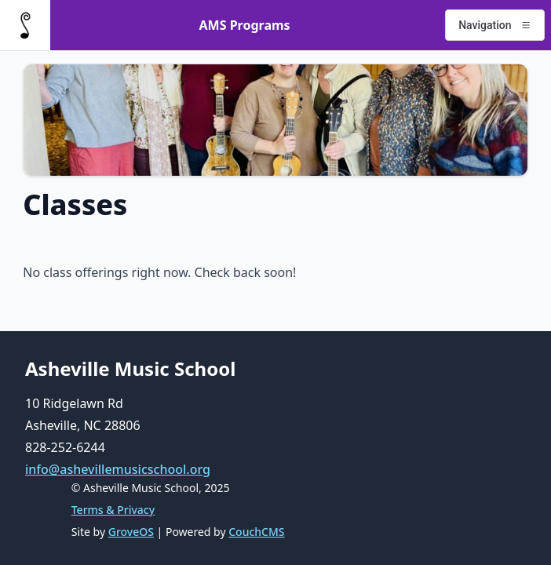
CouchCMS (256, 531)
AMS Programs (244, 25)
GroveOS (131, 531)
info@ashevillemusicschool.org (117, 469)
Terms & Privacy (113, 509)
